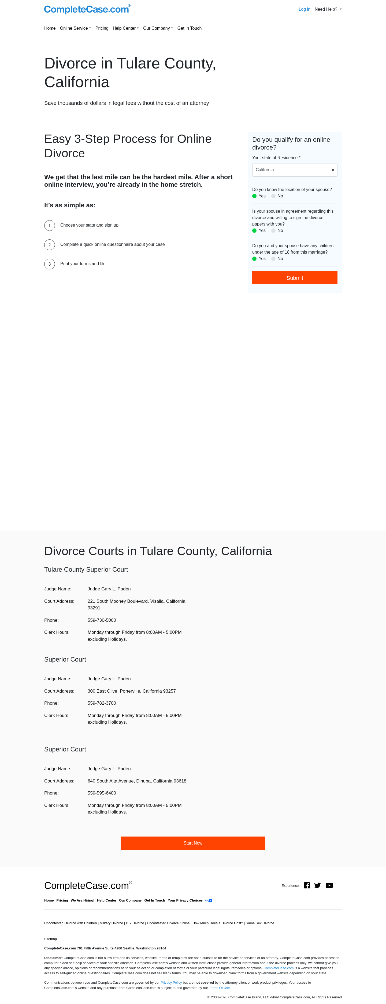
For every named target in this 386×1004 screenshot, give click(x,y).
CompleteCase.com (88, 885)
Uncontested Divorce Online (169, 923)
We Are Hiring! (82, 900)
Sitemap (50, 939)
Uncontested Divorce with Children (71, 923)
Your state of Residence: (276, 157)
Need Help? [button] (327, 9)
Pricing (102, 28)
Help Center (124, 28)
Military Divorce (112, 923)
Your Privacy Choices (185, 900)
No (280, 196)
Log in (304, 9)
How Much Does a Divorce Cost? (218, 923)
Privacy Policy (171, 982)
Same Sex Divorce (260, 923)
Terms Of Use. (220, 988)
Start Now (193, 843)
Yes (262, 196)
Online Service (74, 28)
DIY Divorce (135, 923)
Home (50, 28)
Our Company (156, 28)
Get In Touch (189, 28)
